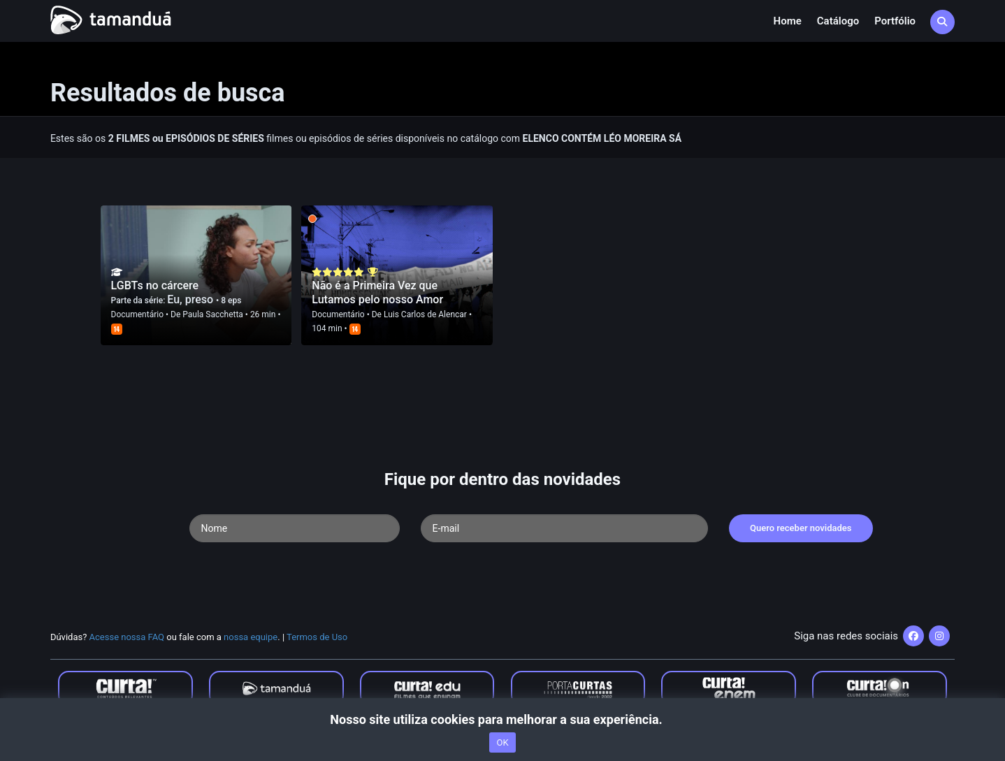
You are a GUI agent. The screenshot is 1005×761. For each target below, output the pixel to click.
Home (788, 21)
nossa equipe (250, 637)
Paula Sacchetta (212, 314)
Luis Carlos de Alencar (425, 314)
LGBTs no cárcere (155, 285)
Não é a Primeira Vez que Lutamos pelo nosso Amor (377, 292)
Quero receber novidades (801, 528)
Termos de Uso (317, 637)
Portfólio (895, 21)
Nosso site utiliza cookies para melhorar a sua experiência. (502, 719)
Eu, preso (191, 299)
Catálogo (838, 21)
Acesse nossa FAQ (127, 637)
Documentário (137, 314)
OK (502, 742)
